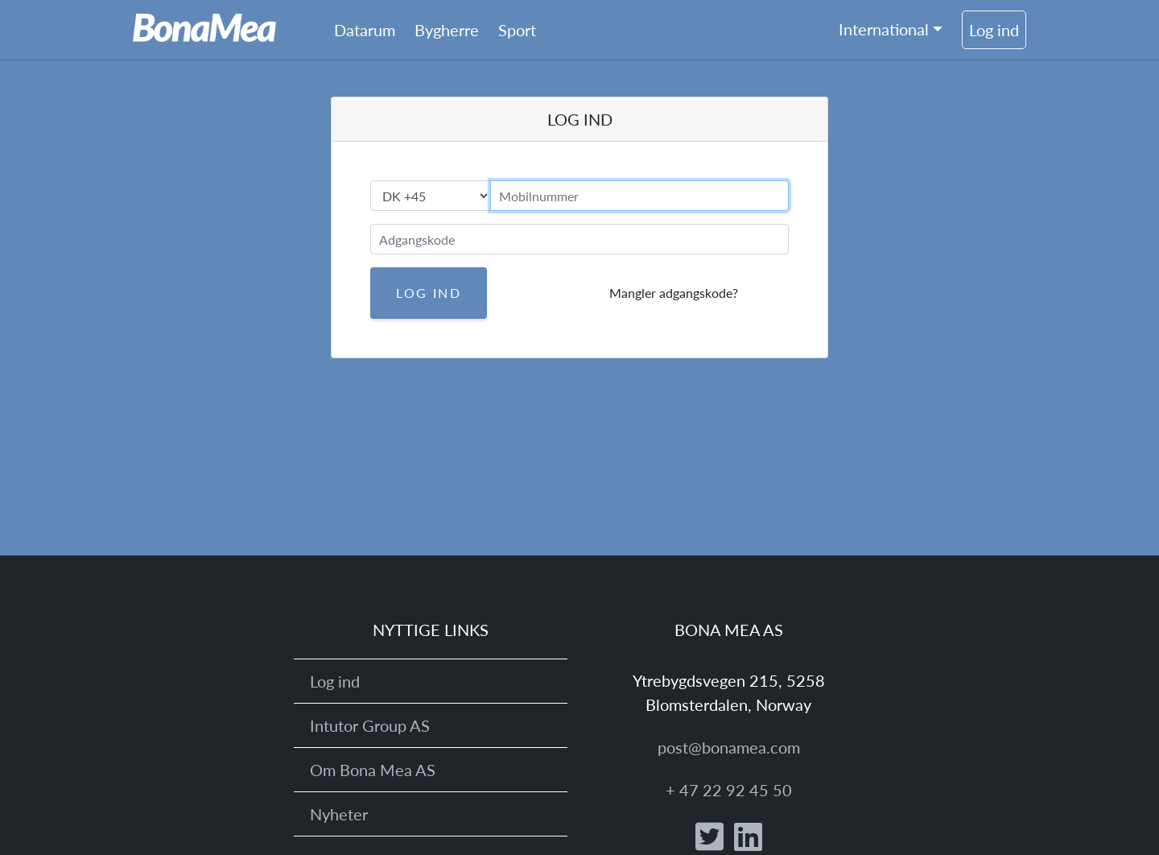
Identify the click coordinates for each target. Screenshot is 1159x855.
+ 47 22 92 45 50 (729, 789)
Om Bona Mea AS (372, 769)
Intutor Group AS (370, 725)
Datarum (364, 29)
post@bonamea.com (729, 747)
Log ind (994, 29)
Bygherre (447, 29)
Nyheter (339, 814)
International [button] (884, 29)
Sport (517, 29)
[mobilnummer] (639, 195)
